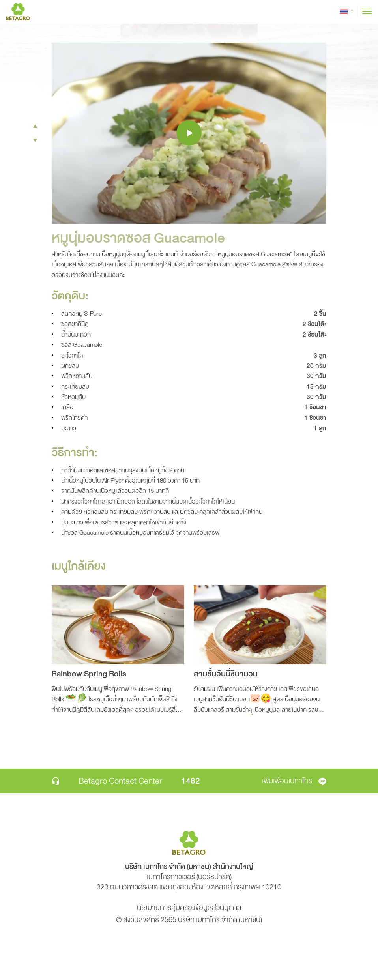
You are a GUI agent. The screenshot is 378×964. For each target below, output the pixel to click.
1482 (190, 781)
